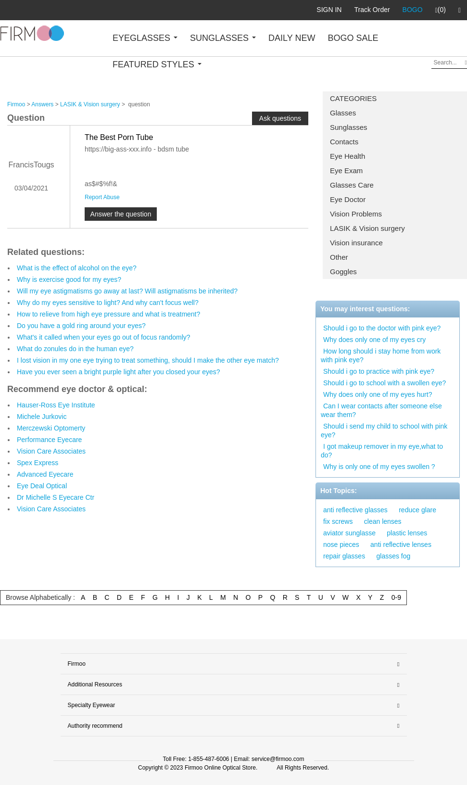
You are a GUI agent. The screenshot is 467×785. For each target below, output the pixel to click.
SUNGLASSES (223, 38)
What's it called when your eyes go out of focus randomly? (103, 337)
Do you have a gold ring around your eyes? (81, 325)
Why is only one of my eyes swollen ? (379, 466)
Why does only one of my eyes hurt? (377, 394)
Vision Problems (356, 214)
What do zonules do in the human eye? (75, 349)
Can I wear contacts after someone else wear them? (381, 410)
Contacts (344, 142)
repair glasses (344, 556)
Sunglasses (348, 127)
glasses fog (394, 556)
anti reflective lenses (400, 544)
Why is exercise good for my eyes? (69, 279)
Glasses (343, 113)
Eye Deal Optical (42, 486)
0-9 (396, 597)
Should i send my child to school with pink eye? (384, 430)
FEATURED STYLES (157, 64)
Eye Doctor (348, 199)
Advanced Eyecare (45, 474)
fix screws (338, 521)
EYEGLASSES (145, 38)
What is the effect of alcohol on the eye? (77, 268)
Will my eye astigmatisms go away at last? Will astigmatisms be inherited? (127, 291)
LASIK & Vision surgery (367, 228)
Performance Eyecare (49, 439)
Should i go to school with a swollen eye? (384, 383)
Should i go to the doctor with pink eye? (382, 328)
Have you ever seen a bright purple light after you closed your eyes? (118, 372)
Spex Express (37, 463)
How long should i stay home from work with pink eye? (381, 355)
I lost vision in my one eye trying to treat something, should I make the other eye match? (148, 360)
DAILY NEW (291, 38)
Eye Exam (346, 170)
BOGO (413, 9)
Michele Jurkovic (41, 416)
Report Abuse (102, 197)
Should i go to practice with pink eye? (378, 371)
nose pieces (341, 544)
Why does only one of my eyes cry (374, 339)
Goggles (343, 271)
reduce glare (417, 510)
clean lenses (383, 521)
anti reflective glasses (355, 510)
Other (339, 257)
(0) (440, 10)
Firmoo (16, 104)
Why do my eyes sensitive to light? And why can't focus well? (108, 302)
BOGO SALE (353, 38)
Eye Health (347, 156)
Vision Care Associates (51, 451)
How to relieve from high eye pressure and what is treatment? (108, 314)
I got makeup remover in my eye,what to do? (382, 451)
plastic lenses (407, 533)
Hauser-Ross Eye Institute (56, 405)
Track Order (372, 9)
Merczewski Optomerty (51, 428)
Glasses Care (352, 185)
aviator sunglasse (349, 533)
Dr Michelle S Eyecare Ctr (55, 497)
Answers (42, 104)
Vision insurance (356, 243)
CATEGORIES (353, 98)
